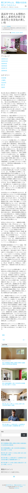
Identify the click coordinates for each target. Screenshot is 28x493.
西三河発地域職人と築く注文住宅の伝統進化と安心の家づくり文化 (13, 449)
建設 (3, 335)
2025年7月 (4, 68)
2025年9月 (4, 63)
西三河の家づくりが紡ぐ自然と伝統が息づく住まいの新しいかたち (13, 463)
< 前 (3, 339)
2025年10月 (4, 61)
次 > (24, 339)
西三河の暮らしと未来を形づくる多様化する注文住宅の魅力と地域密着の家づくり (13, 458)
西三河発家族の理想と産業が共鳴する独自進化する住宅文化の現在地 (13, 444)
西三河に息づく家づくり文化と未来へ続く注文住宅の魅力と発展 (13, 453)
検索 (2, 431)
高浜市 (21, 32)
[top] (14, 477)
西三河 (3, 85)
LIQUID (21, 486)
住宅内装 (13, 32)
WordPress (16, 488)
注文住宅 (17, 32)
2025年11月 (4, 59)
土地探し (3, 80)
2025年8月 (4, 66)
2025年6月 (4, 70)
